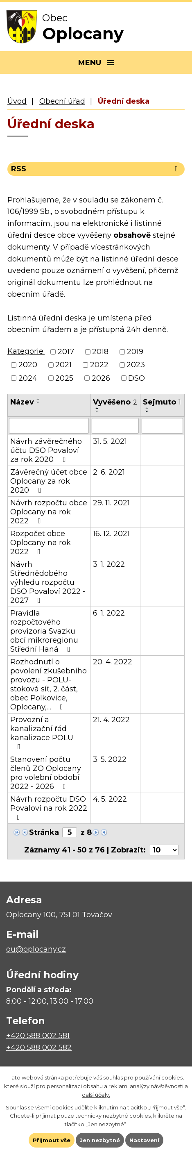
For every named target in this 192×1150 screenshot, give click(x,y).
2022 (99, 365)
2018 (100, 351)
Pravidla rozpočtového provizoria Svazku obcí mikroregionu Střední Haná (44, 631)
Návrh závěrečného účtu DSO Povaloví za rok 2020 (46, 450)
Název (22, 402)
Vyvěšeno (115, 402)
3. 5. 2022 (109, 759)
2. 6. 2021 (109, 472)
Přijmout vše (51, 1140)
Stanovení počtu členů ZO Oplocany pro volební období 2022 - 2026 (45, 773)
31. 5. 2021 (110, 441)
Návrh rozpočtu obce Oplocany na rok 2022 (48, 511)
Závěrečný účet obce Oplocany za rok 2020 (48, 481)
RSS (96, 168)
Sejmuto (162, 402)
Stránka (44, 832)
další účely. (96, 1094)
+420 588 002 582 (39, 1047)
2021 (63, 365)
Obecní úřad (62, 101)
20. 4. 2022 (112, 661)
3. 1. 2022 (109, 564)
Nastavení (144, 1140)
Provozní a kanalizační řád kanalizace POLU (41, 732)
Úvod (17, 101)
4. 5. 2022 (110, 799)
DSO (136, 378)
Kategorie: (26, 351)
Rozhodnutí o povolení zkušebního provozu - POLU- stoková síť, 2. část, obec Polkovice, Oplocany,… (48, 684)
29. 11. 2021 (111, 502)
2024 (27, 378)
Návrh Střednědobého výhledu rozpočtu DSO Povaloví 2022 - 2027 (48, 582)
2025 (64, 378)
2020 (27, 365)
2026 (101, 378)
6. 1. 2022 (109, 613)
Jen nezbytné (100, 1140)
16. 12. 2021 (111, 533)
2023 (135, 365)
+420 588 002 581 (38, 1035)
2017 (66, 351)
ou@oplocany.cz (36, 949)
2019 (135, 351)
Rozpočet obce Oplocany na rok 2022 (40, 542)
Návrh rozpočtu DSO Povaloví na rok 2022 (48, 808)
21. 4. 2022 (111, 719)
